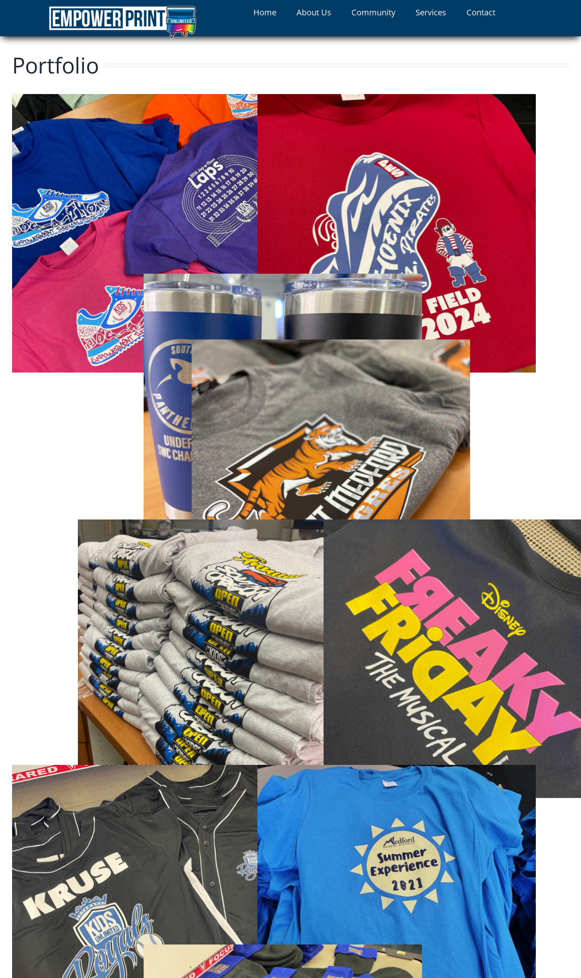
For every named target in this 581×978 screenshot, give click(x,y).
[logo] (122, 8)
